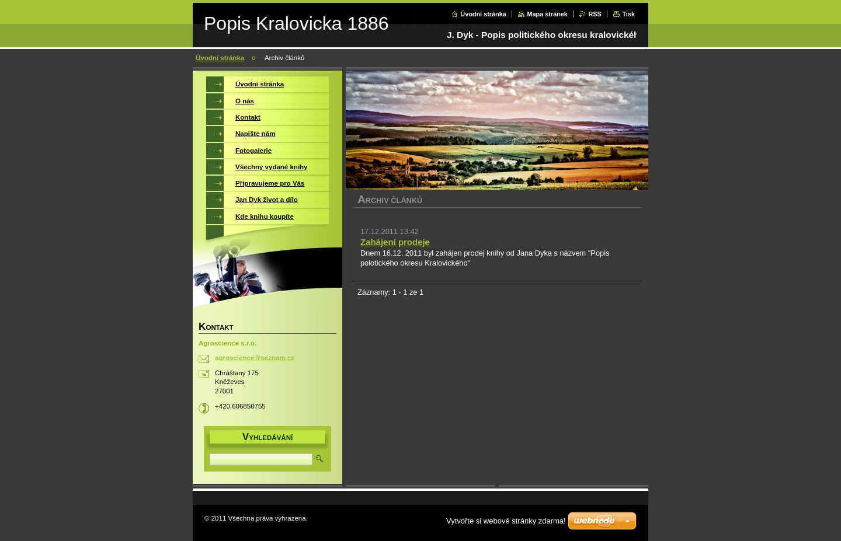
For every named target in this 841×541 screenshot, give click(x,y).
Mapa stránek (547, 14)
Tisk (628, 14)
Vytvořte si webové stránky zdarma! (506, 520)
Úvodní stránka (483, 14)
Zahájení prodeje (395, 242)
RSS (594, 14)
